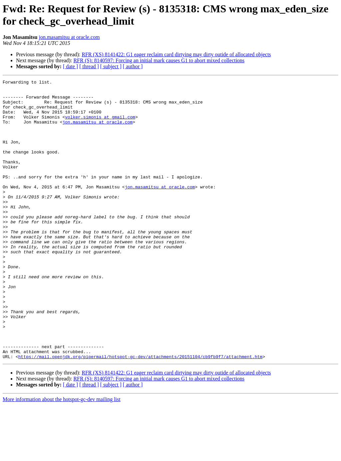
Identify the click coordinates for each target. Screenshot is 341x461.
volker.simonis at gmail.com (100, 125)
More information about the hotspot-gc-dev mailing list (62, 455)
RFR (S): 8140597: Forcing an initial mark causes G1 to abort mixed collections (158, 60)
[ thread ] (89, 66)
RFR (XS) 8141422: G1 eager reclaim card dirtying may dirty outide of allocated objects (176, 54)
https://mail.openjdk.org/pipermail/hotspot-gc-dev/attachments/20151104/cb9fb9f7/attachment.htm (140, 412)
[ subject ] (111, 66)
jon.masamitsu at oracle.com (69, 37)
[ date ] (70, 66)
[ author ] (133, 66)
